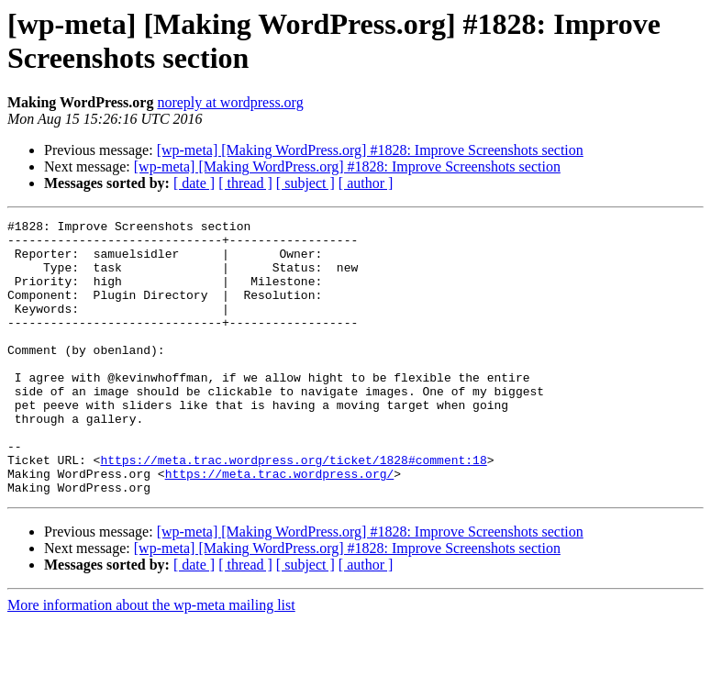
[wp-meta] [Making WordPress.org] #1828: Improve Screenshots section (370, 150)
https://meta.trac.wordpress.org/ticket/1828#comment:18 (293, 509)
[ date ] (194, 183)
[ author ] (366, 183)
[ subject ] (305, 183)
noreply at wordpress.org (230, 102)
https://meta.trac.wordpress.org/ (279, 525)
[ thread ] (245, 183)
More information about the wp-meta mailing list (151, 660)
